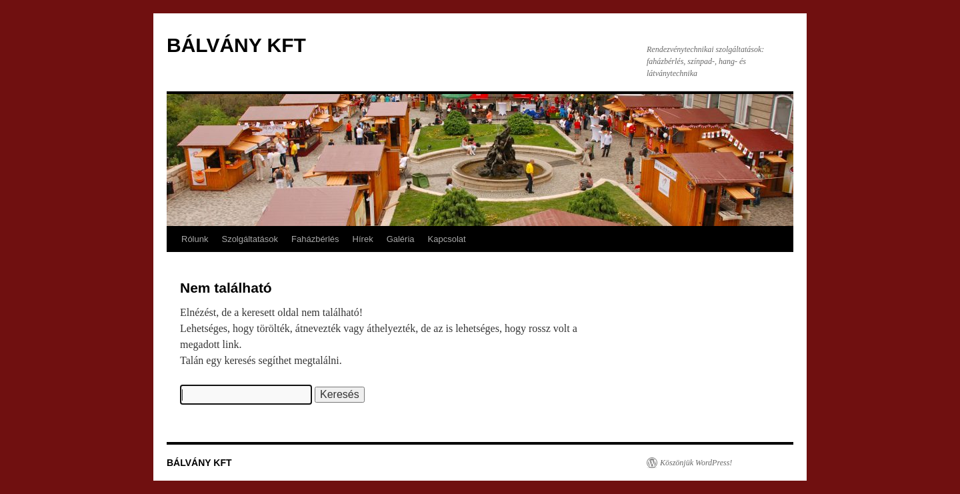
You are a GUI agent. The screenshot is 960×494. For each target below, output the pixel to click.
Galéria (401, 239)
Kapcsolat (447, 239)
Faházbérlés (315, 239)
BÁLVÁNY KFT (236, 45)
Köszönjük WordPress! (696, 462)
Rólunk (194, 239)
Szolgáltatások (249, 239)
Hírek (363, 239)
